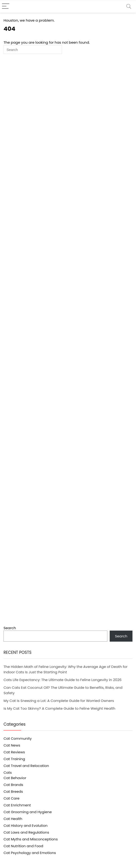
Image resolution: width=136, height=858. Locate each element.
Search (10, 627)
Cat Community (18, 738)
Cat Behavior (15, 777)
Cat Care (11, 798)
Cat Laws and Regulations (26, 832)
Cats (8, 772)
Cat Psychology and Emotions (30, 852)
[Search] (128, 6)
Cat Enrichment (17, 805)
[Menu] (5, 6)
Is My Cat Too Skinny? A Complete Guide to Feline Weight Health (59, 708)
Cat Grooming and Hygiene (28, 811)
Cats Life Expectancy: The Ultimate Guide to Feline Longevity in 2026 (62, 679)
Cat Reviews (14, 752)
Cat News (12, 745)
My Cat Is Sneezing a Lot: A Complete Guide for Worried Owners (59, 700)
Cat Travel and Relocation (26, 765)
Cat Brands (13, 784)
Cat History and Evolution (25, 825)
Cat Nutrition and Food (23, 845)
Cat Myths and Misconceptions (31, 839)
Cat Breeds (13, 791)
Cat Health (13, 818)
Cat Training (14, 758)
